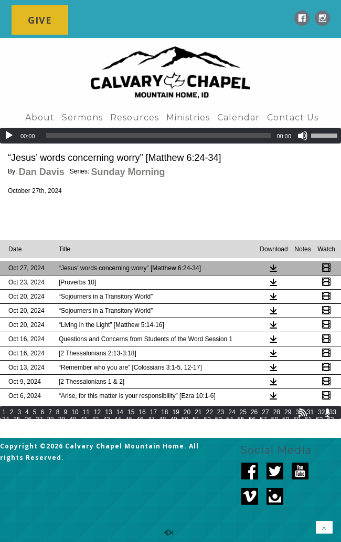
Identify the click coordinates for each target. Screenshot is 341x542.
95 (16, 434)
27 (265, 412)
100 (74, 434)
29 (287, 412)
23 (220, 412)
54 (229, 419)
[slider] (158, 135)
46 (139, 419)
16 (141, 412)
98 (50, 434)
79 (173, 427)
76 (139, 427)
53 (218, 419)
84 (229, 427)
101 (89, 434)
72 (95, 427)
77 (151, 427)
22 (209, 412)
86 (252, 427)
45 (128, 419)
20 (187, 412)
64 (5, 427)
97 (39, 434)
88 (274, 427)
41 (84, 419)
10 (74, 412)
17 (153, 412)
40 (72, 419)
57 (263, 419)
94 (5, 434)
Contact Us (292, 117)
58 (274, 419)
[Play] (9, 135)
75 (128, 427)
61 (308, 419)
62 (319, 419)
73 (106, 427)
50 (185, 419)
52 (207, 419)
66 (28, 427)
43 (106, 419)
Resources (134, 117)
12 (97, 412)
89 (285, 427)
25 (243, 412)
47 (151, 419)
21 (198, 412)
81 (196, 427)
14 (119, 412)
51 (196, 419)
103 (118, 434)
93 (330, 427)
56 (252, 419)
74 (117, 427)
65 (16, 427)
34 (5, 419)
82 (207, 427)
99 (61, 434)
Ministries (188, 117)
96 (28, 434)
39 (61, 419)
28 (276, 412)
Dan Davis (42, 172)
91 (308, 427)
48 (162, 419)
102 (104, 434)
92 (319, 427)
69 (61, 427)
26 (254, 412)
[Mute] (302, 135)
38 (50, 419)
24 (231, 412)
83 (218, 427)
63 (330, 419)
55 (241, 419)
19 (175, 412)
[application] (170, 136)
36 (28, 419)
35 (16, 419)
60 (296, 419)
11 (86, 412)
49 (173, 419)
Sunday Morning (128, 172)
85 (241, 427)
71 (84, 427)
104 (133, 434)
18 (164, 412)
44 (117, 419)
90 (296, 427)
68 (50, 427)
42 (95, 419)
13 (108, 412)
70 (72, 427)
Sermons (82, 117)
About (40, 117)
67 (39, 427)
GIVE (40, 20)
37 (39, 419)
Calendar (238, 117)
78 (162, 427)
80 (185, 427)
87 (263, 427)
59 (285, 419)
